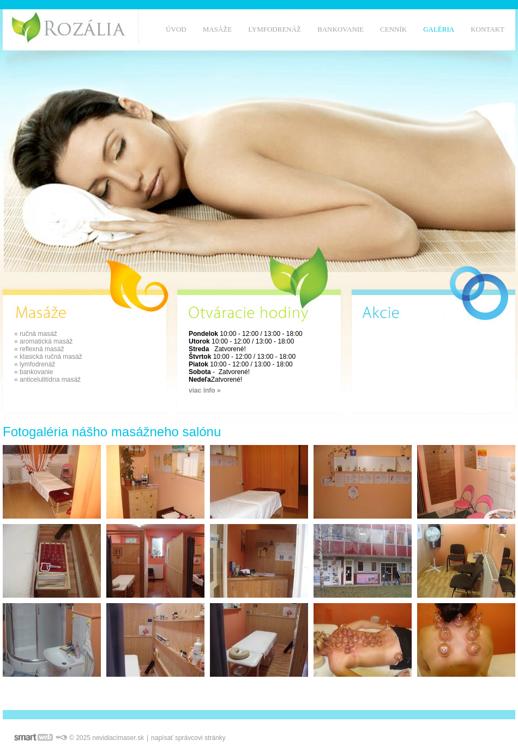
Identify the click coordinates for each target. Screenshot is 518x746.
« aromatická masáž (43, 341)
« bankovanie (33, 372)
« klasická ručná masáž (48, 356)
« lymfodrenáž (34, 364)
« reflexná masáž (39, 349)
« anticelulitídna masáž (47, 379)
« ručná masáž (35, 334)
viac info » (205, 390)
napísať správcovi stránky (188, 738)
